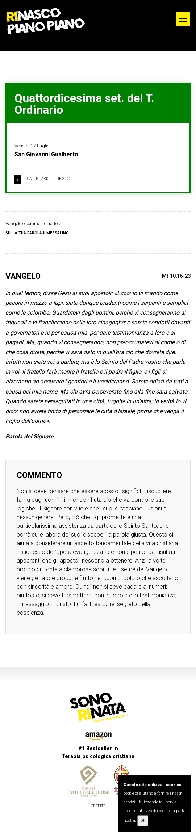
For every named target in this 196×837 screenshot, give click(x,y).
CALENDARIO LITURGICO (42, 179)
